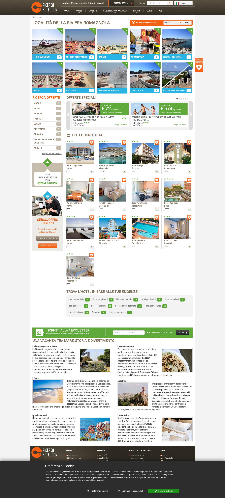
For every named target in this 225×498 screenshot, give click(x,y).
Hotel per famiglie (79, 299)
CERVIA (102, 57)
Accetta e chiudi (163, 491)
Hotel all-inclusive (78, 312)
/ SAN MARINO (180, 90)
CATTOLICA (137, 90)
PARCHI (136, 10)
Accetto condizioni (160, 333)
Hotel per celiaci (175, 299)
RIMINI (37, 90)
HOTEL (79, 10)
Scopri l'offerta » (120, 125)
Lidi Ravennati (72, 455)
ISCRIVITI (183, 333)
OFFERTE (93, 10)
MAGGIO (47, 103)
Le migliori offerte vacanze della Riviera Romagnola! (82, 3)
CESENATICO (137, 57)
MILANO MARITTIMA (76, 57)
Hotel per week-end (120, 312)
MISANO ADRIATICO (108, 90)
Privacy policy (169, 332)
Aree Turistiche (167, 458)
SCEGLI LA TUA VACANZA (115, 10)
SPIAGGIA (47, 134)
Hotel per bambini (127, 299)
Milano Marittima (74, 458)
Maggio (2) (103, 455)
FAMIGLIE (47, 119)
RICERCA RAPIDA (121, 3)
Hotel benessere (78, 306)
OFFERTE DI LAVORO (47, 238)
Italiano (181, 3)
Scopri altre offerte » (52, 153)
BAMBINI (47, 113)
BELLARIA (166, 57)
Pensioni (99, 312)
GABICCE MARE (169, 90)
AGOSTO (47, 148)
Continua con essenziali (130, 491)
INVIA (187, 23)
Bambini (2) (103, 458)
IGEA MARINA (177, 57)
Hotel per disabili (151, 299)
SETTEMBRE (47, 129)
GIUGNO (47, 108)
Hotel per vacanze (156, 306)
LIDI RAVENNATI (42, 57)
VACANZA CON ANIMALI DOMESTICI (47, 141)
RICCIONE (71, 90)
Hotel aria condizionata (128, 306)
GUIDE (149, 10)
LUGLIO (47, 124)
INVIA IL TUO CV (47, 246)
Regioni (164, 455)
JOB (160, 10)
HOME (67, 10)
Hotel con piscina (101, 306)
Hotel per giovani (103, 299)
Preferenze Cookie (97, 491)
